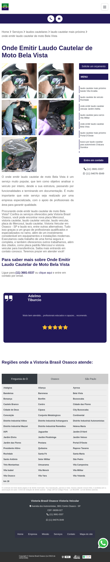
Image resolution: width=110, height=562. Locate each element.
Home (20, 534)
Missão (45, 534)
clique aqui (45, 273)
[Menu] (104, 7)
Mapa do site (86, 534)
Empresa (32, 534)
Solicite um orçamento (94, 66)
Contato (71, 534)
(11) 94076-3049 (93, 174)
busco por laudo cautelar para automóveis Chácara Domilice (92, 149)
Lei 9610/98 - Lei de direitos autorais (84, 490)
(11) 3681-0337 (25, 273)
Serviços (58, 534)
